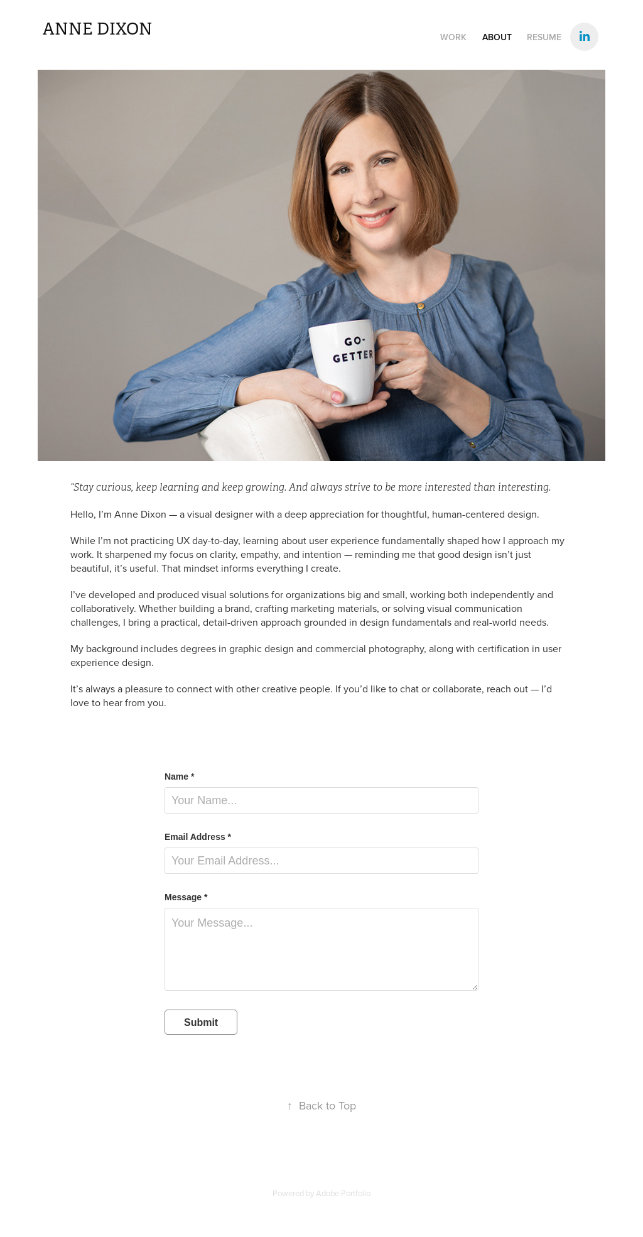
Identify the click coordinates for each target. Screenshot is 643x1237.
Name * (179, 776)
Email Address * (198, 836)
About (497, 37)
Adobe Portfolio (343, 1193)
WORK (453, 37)
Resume (544, 37)
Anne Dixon (98, 29)
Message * (186, 897)
